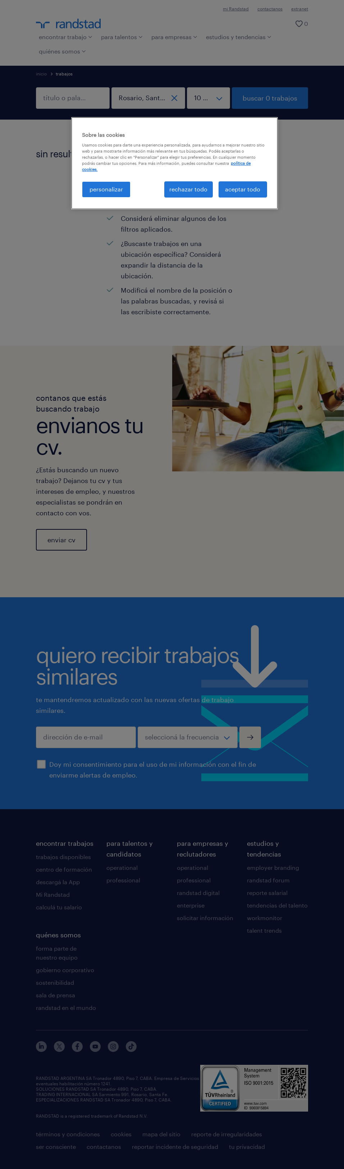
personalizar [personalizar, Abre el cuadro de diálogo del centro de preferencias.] (106, 189)
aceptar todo (242, 189)
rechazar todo (188, 189)
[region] (174, 163)
